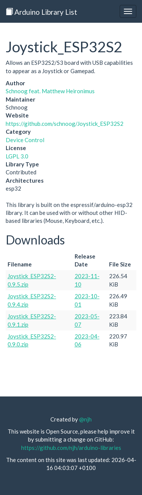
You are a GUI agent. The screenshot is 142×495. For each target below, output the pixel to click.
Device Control (25, 139)
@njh (85, 419)
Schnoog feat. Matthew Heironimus (50, 91)
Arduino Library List (41, 12)
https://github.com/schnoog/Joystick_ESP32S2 (64, 123)
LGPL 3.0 (17, 156)
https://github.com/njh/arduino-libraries (71, 447)
